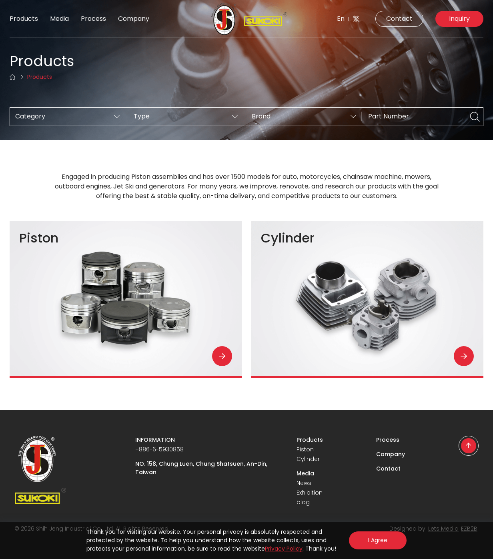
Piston (305, 449)
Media (59, 18)
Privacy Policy (284, 549)
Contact (399, 18)
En (341, 18)
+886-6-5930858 (159, 449)
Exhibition (310, 493)
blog (303, 502)
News (304, 483)
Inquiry (459, 18)
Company (133, 18)
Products (24, 18)
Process (93, 18)
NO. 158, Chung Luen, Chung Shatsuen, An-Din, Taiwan (201, 468)
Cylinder (308, 459)
